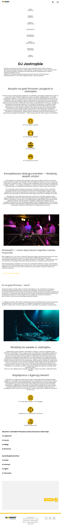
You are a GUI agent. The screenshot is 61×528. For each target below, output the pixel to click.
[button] (56, 500)
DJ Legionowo (7, 436)
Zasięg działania (30, 523)
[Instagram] (50, 518)
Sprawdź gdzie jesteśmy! (10, 456)
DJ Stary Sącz (6, 473)
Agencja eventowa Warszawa (28, 518)
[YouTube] (54, 518)
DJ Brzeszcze (6, 449)
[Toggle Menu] (57, 2)
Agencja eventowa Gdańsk (32, 522)
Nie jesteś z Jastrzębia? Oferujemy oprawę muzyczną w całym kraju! (25, 431)
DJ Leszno (5, 440)
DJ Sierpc (5, 460)
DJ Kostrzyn (6, 464)
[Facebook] (46, 518)
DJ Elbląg (5, 444)
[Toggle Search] (53, 2)
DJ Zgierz (5, 469)
